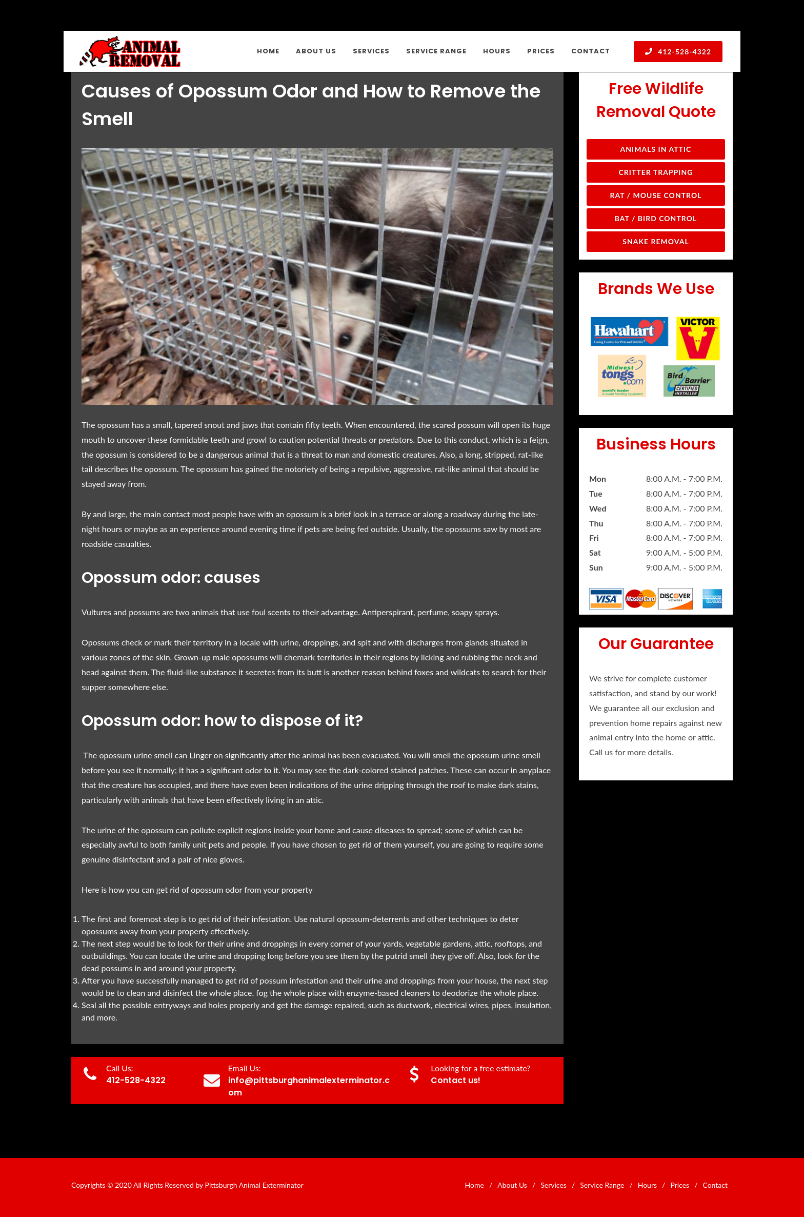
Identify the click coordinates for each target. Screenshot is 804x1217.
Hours (647, 1185)
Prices (679, 1185)
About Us (512, 1185)
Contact (715, 1185)
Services (553, 1185)
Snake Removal (655, 241)
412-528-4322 (678, 51)
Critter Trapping (656, 172)
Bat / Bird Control (656, 218)
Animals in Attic (656, 149)
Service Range (602, 1185)
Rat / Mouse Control (655, 195)
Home (474, 1185)
